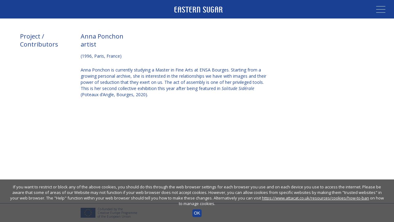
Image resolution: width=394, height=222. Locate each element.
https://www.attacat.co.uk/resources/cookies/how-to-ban (315, 198)
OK (197, 213)
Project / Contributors (39, 40)
